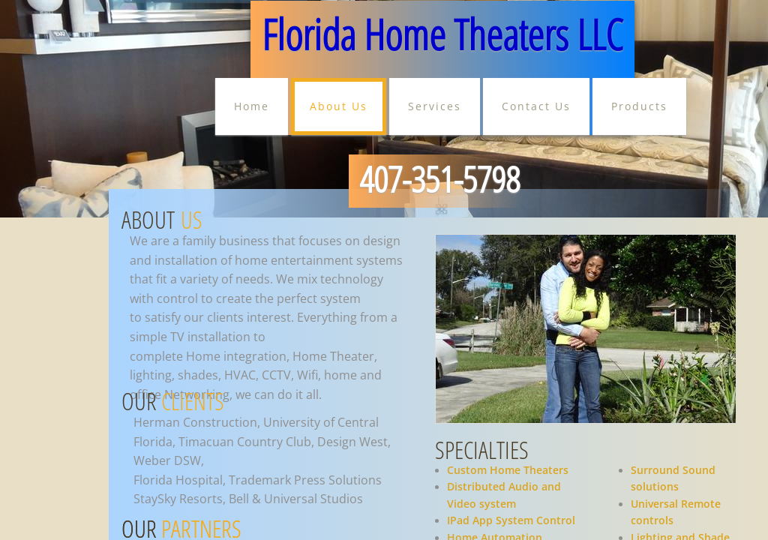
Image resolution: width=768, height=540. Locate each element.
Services (434, 106)
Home (251, 106)
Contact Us (536, 106)
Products (639, 106)
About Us (339, 106)
